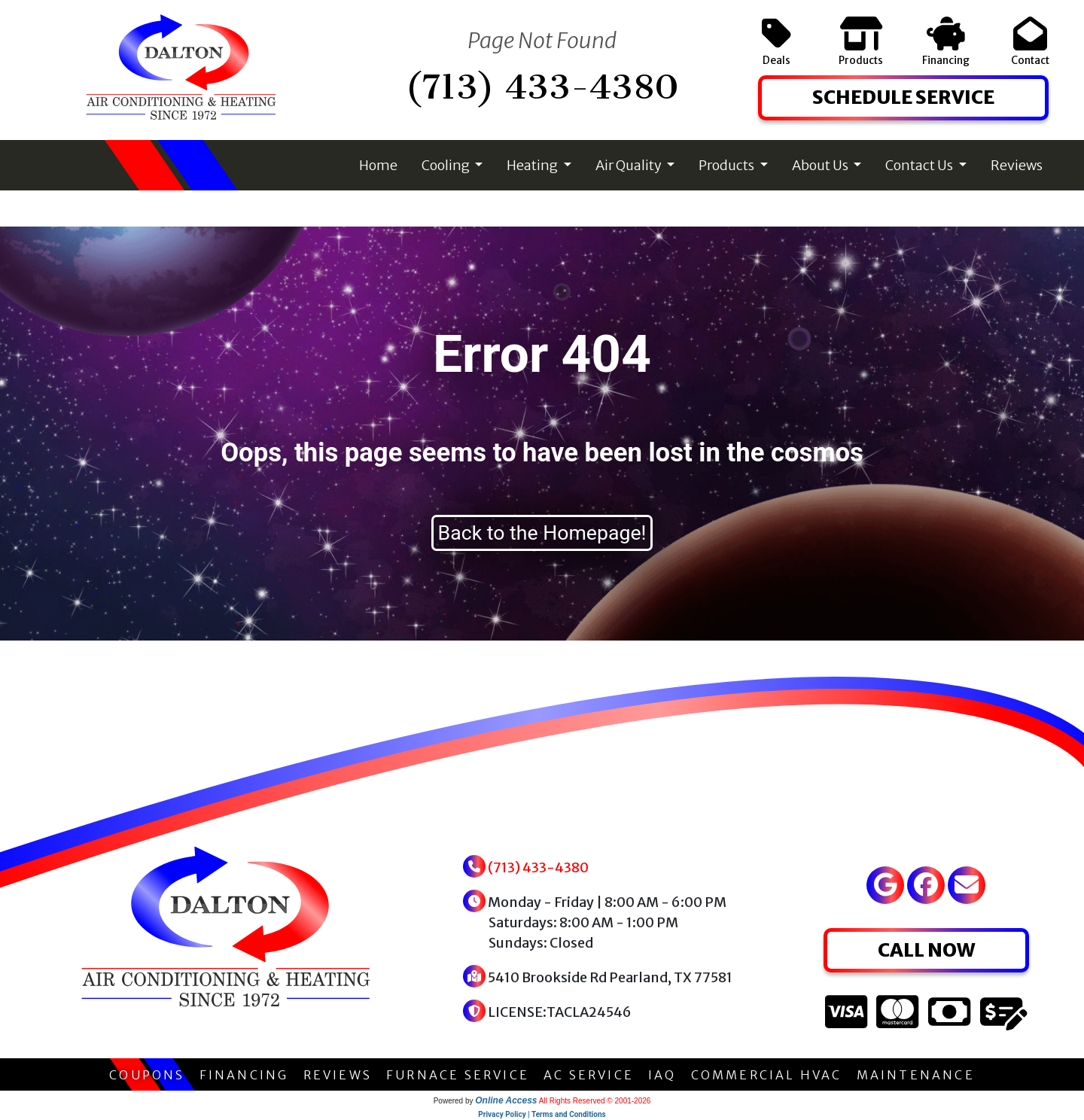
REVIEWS (337, 1074)
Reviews (1017, 165)
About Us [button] (821, 165)
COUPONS (146, 1074)
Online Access (506, 1100)
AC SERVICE (589, 1074)
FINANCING (244, 1074)
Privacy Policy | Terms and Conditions (541, 1114)
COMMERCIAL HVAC (766, 1074)
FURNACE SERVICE (457, 1074)
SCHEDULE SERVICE (903, 97)
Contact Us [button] (920, 165)
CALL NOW (926, 950)
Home (378, 165)
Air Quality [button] (629, 165)
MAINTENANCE (916, 1074)
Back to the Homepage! (542, 533)
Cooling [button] (447, 165)
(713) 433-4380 (542, 87)
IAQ (662, 1074)
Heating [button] (533, 165)
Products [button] (728, 165)
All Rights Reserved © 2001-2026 (595, 1101)
